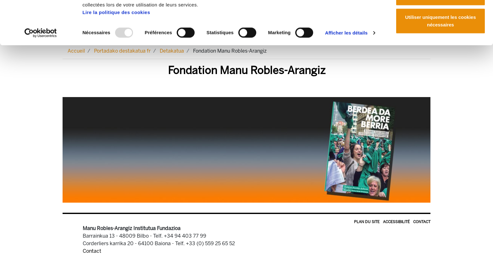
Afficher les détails (346, 73)
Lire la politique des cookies (116, 53)
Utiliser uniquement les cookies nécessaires (440, 61)
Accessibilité (396, 222)
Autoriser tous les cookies (440, 16)
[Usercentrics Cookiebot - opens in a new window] (40, 73)
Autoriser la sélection (441, 37)
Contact (421, 222)
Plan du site (366, 222)
